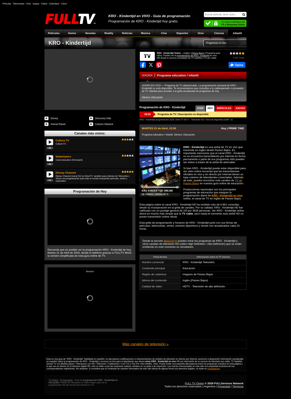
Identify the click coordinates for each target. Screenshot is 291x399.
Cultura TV (62, 140)
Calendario (54, 3)
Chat (28, 3)
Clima (64, 3)
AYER (200, 108)
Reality (108, 33)
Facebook (237, 65)
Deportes (182, 33)
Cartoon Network (104, 124)
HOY (210, 108)
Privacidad (224, 386)
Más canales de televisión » (145, 344)
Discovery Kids (103, 118)
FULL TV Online (194, 383)
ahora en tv (170, 240)
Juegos (36, 3)
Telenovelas (18, 3)
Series (72, 33)
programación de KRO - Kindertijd (193, 55)
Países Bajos (198, 53)
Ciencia (219, 33)
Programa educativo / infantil (178, 75)
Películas (54, 33)
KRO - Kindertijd (69, 43)
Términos (238, 386)
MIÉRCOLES (224, 108)
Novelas (90, 33)
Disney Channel (66, 172)
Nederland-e (63, 156)
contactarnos (213, 368)
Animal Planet (58, 124)
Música (145, 33)
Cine (164, 33)
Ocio (201, 33)
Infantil (237, 33)
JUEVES (240, 108)
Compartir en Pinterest (159, 65)
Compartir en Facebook (143, 65)
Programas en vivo (216, 43)
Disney (54, 118)
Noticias (127, 33)
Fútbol (44, 3)
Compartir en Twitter (151, 65)
